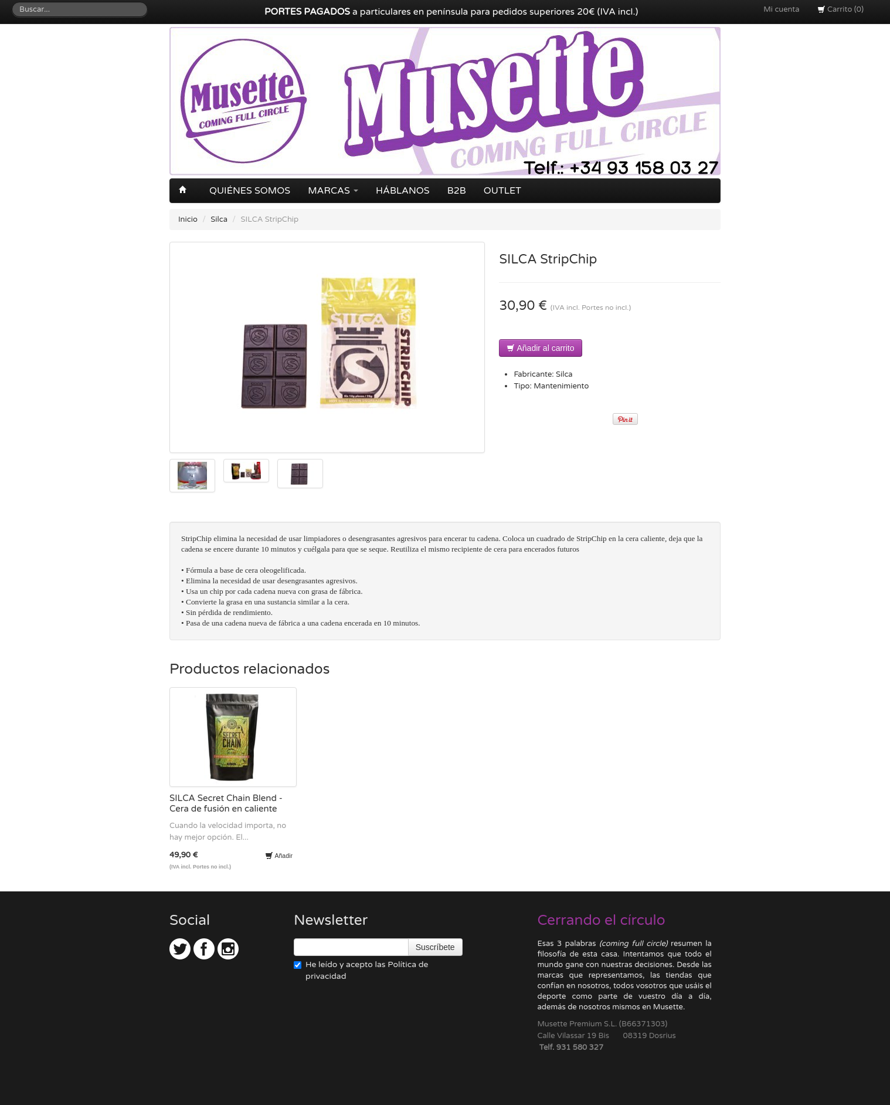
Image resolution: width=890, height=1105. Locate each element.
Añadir (279, 855)
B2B (456, 191)
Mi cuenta (781, 9)
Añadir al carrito (540, 348)
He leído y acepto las (361, 970)
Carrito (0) (840, 9)
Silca (218, 219)
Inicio (188, 219)
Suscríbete (435, 947)
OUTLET (502, 191)
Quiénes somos (249, 191)
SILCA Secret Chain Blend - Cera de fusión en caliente (226, 803)
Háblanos (403, 191)
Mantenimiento (561, 386)
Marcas (333, 191)
